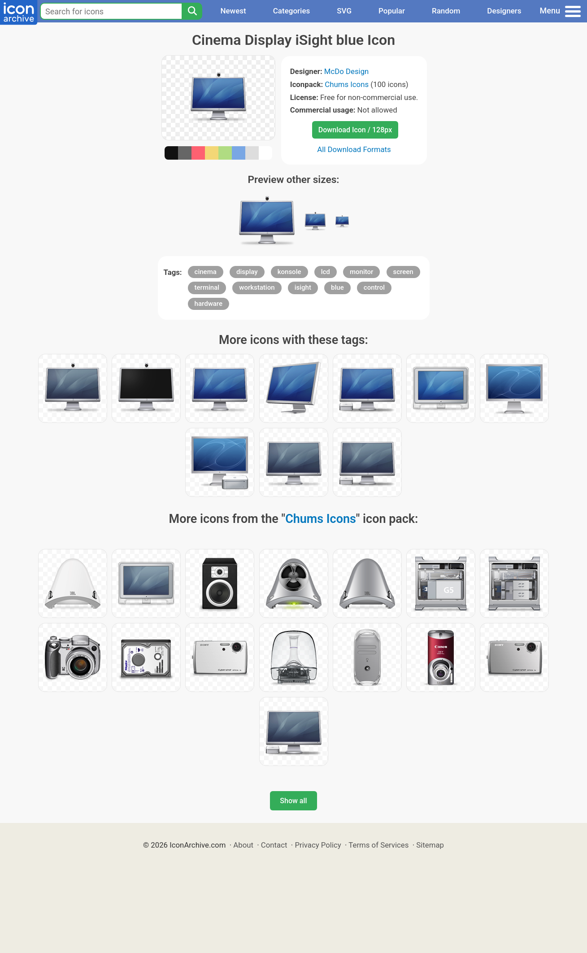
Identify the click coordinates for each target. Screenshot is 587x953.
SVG (344, 10)
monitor (361, 272)
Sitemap (430, 844)
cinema (206, 272)
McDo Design (346, 71)
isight (303, 287)
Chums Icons (347, 84)
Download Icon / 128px (355, 130)
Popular (391, 10)
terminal (207, 287)
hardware (208, 304)
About (243, 844)
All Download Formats (354, 149)
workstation (256, 287)
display (247, 272)
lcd (325, 272)
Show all (293, 800)
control (374, 287)
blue (337, 287)
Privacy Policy (318, 844)
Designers (504, 10)
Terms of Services (378, 844)
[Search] (192, 11)
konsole (289, 272)
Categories (291, 10)
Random (446, 10)
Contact (274, 844)
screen (403, 272)
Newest (233, 10)
